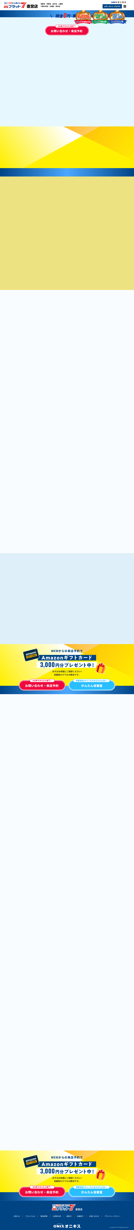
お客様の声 (57, 1216)
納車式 (69, 1216)
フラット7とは (30, 1216)
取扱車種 (43, 1216)
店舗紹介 (80, 1216)
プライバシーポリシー (113, 1216)
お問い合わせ (94, 1216)
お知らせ (16, 1216)
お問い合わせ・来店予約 (112, 6)
